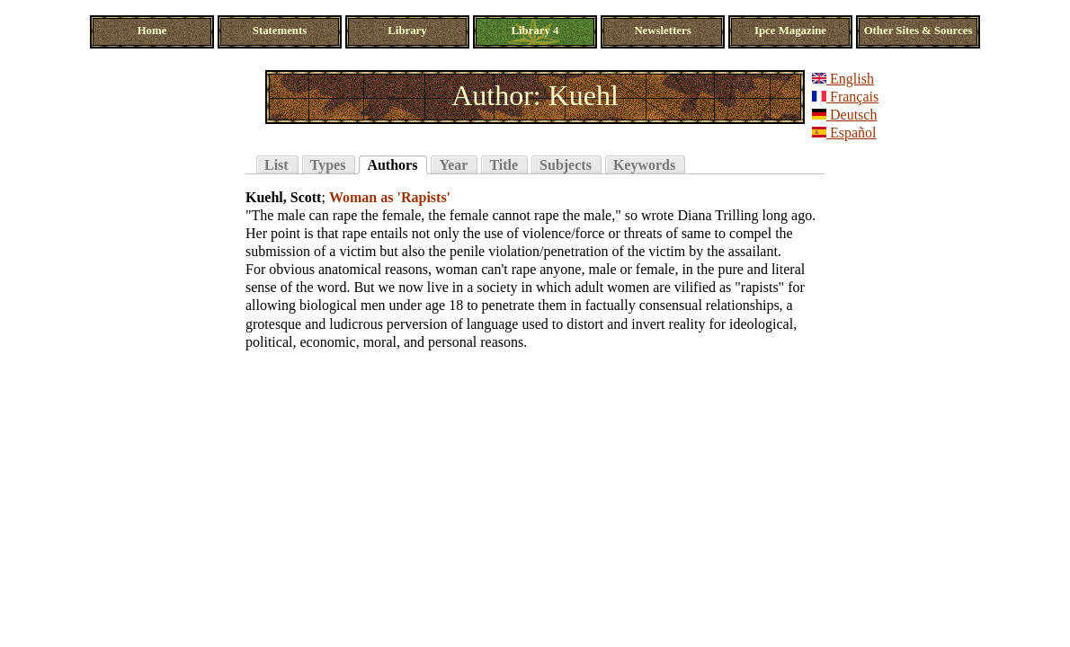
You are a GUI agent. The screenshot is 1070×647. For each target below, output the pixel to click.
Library (407, 30)
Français (845, 96)
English (843, 78)
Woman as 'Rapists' (389, 197)
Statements (280, 30)
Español (844, 132)
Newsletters (662, 30)
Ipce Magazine (790, 30)
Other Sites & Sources (918, 30)
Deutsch (844, 114)
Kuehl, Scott (283, 197)
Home (152, 30)
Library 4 (535, 30)
